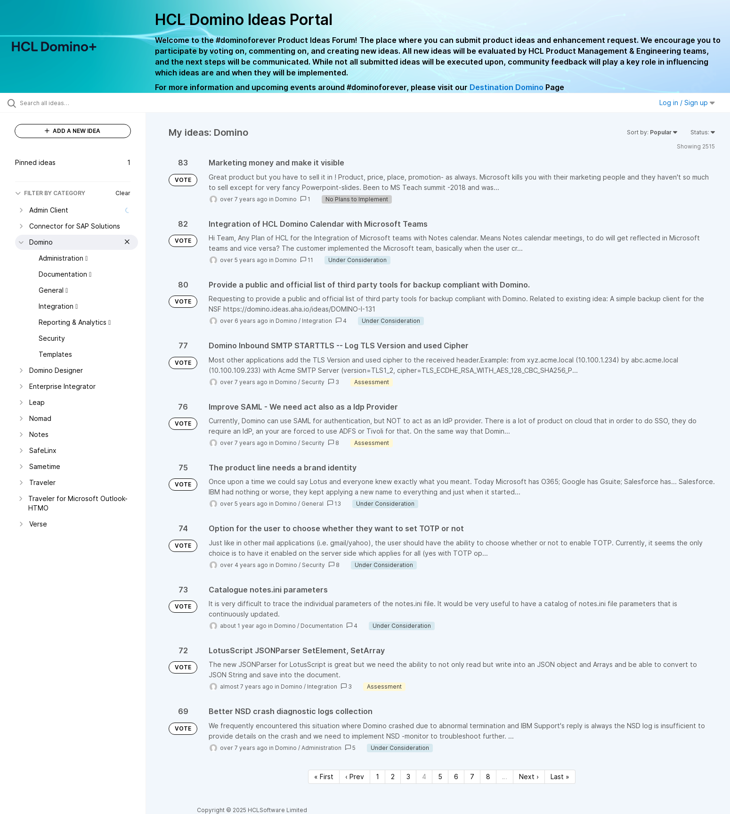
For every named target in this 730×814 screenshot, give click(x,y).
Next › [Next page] (529, 777)
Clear (122, 193)
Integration (317, 320)
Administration (321, 747)
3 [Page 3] (408, 777)
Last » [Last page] (560, 777)
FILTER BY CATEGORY (50, 193)
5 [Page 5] (440, 777)
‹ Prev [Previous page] (354, 777)
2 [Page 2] (393, 777)
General (312, 503)
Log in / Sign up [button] (687, 103)
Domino (286, 199)
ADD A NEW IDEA (72, 130)
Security (312, 382)
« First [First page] (323, 777)
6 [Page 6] (456, 777)
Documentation (321, 625)
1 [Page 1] (377, 777)
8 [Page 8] (488, 777)
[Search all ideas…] (85, 102)
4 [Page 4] (424, 777)
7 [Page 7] (472, 777)
